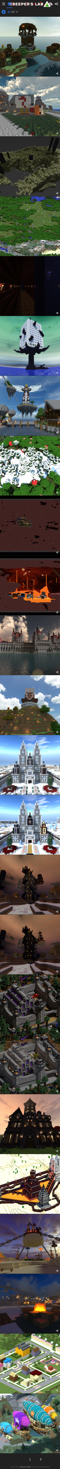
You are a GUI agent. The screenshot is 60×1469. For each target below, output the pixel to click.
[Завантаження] (50, 4)
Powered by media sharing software (30, 1467)
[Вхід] (56, 4)
